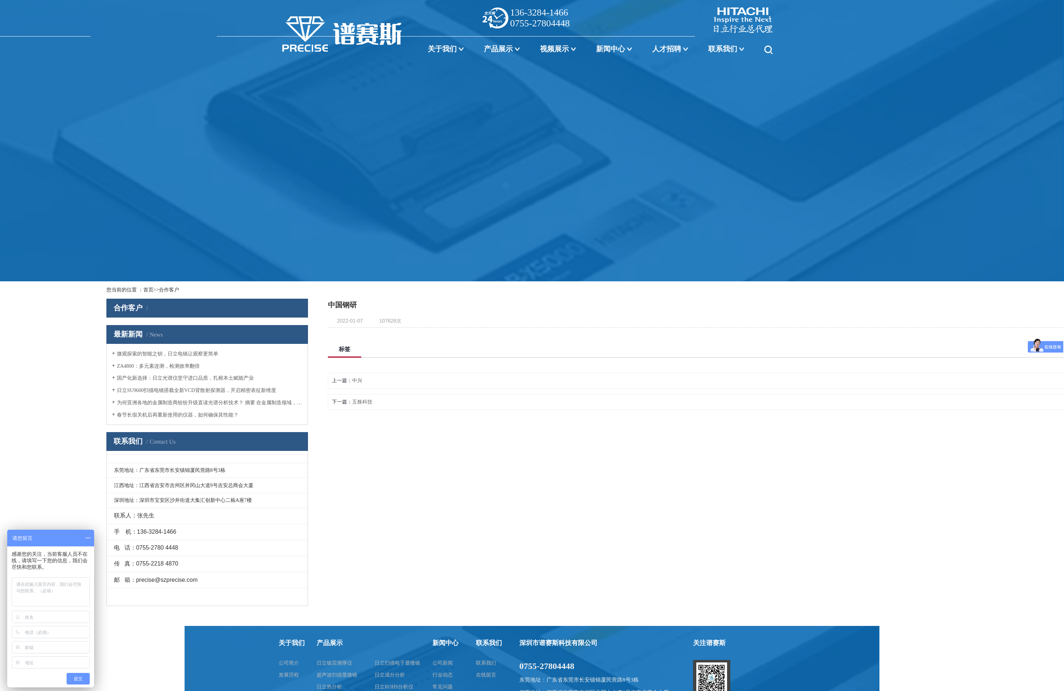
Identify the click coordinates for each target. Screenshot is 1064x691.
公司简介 (289, 663)
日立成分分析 (390, 675)
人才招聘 (666, 49)
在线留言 (486, 675)
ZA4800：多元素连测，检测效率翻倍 (158, 366)
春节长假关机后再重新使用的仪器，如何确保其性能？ (177, 415)
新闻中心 (610, 49)
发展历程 (289, 675)
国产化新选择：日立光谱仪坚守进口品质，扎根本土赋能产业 (185, 378)
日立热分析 (329, 687)
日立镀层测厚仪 (334, 663)
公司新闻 (442, 663)
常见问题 (442, 687)
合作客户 (169, 290)
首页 (148, 290)
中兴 (357, 380)
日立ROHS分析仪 (394, 687)
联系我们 (722, 49)
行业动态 (442, 675)
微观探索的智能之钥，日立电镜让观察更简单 (167, 354)
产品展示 (498, 49)
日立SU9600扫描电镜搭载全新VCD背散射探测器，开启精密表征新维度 (196, 390)
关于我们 (442, 49)
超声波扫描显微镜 (337, 675)
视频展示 (554, 49)
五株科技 (362, 402)
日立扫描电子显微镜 (397, 663)
